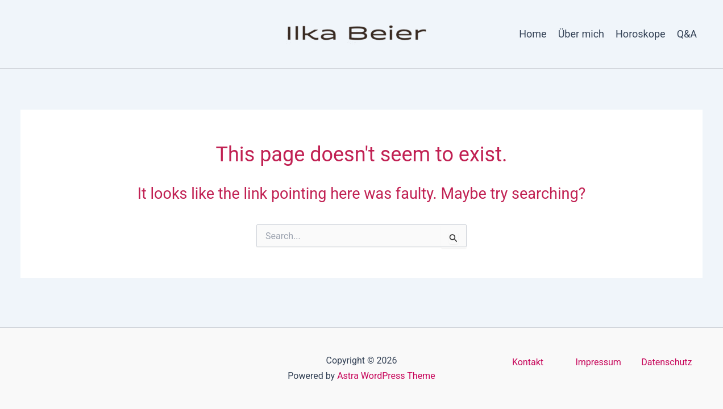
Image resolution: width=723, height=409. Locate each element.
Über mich (581, 34)
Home (532, 34)
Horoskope (641, 34)
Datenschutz (666, 362)
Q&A (687, 34)
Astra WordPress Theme (386, 375)
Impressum (598, 362)
